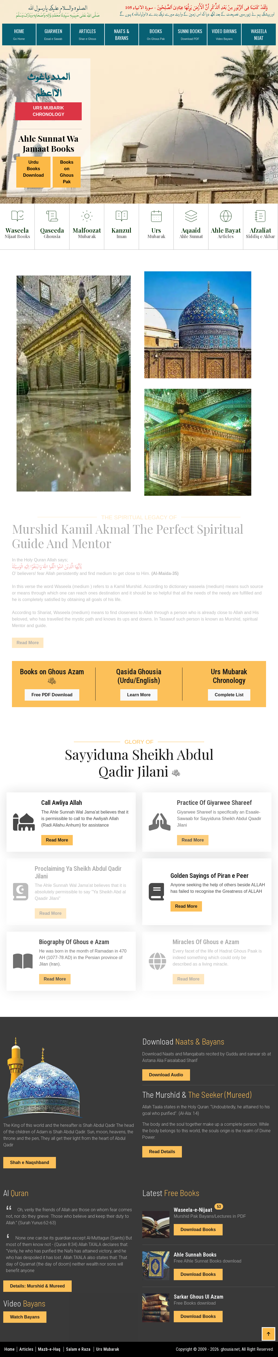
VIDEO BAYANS (224, 34)
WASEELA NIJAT (259, 34)
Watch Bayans (25, 1317)
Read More (57, 840)
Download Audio (166, 1075)
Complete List (229, 694)
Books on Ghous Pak (67, 172)
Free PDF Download (51, 694)
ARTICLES (87, 34)
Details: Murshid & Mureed (37, 1286)
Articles (26, 1349)
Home (19, 34)
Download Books (198, 1229)
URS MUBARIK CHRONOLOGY (48, 111)
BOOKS (156, 34)
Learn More (138, 694)
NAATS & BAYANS (121, 34)
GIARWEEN (53, 34)
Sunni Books (190, 34)
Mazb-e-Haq (49, 1349)
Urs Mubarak (107, 1349)
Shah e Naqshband (29, 1162)
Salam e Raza (78, 1349)
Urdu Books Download (33, 169)
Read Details (162, 1151)
